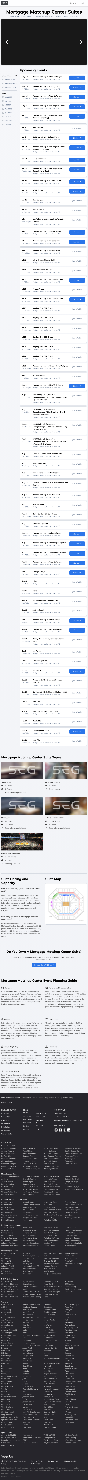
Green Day (26, 1358)
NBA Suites (5, 1120)
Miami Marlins (28, 1194)
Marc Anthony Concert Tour (52, 1359)
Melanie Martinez (50, 1379)
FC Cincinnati (6, 1274)
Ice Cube (25, 1371)
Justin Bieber (27, 1409)
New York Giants (50, 1161)
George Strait (27, 1356)
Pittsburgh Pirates (51, 1189)
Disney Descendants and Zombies (30, 1318)
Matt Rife (47, 1371)
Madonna (47, 1350)
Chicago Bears (7, 1161)
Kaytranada (48, 1304)
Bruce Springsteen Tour (10, 1376)
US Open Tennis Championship (71, 1436)
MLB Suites (5, 1124)
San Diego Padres (51, 1192)
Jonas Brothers (28, 1402)
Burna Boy (5, 1384)
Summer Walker (71, 1368)
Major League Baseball (10, 1174)
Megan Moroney (50, 1373)
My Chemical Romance (53, 1402)
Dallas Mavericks (8, 1217)
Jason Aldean (27, 1394)
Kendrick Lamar (50, 1312)
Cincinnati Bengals (8, 1164)
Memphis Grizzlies (29, 1217)
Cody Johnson (6, 1414)
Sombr (67, 1361)
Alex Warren (6, 1320)
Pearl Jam (68, 1310)
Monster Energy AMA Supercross (52, 1390)
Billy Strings (6, 1356)
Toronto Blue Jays (72, 1187)
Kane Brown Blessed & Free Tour (31, 1421)
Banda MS (5, 1340)
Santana (68, 1350)
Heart (24, 1368)
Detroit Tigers (27, 1182)
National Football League (11, 1146)
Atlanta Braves (7, 1182)
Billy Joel (4, 1353)
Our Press (27, 1123)
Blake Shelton (6, 1361)
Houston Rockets (29, 1207)
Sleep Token (69, 1358)
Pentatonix (69, 1312)
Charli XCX (5, 1402)
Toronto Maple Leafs (73, 1233)
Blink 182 (5, 1363)
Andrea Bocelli (7, 1322)
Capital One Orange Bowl (30, 1287)
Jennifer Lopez (28, 1397)
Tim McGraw (70, 1394)
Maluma (47, 1353)
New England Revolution (27, 1272)
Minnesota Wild (28, 1240)
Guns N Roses (27, 1361)
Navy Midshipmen (51, 1289)
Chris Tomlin (6, 1409)
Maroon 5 (47, 1366)
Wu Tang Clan (70, 1414)
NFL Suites (5, 1117)
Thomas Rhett (70, 1391)
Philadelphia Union (51, 1263)
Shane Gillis (69, 1356)
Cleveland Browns (8, 1166)
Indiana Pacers (28, 1210)
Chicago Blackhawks (9, 1240)
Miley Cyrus (48, 1386)
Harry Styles (27, 1366)
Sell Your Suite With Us (44, 965)
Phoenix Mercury (41, 16)
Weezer (68, 1412)
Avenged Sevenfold (9, 1330)
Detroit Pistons (28, 1202)
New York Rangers (51, 1233)
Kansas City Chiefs (29, 1164)
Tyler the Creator (71, 1407)
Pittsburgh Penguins (52, 1240)
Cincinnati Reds (7, 1194)
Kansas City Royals (30, 1187)
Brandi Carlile (6, 1368)
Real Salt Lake (49, 1269)
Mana (46, 1356)
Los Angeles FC (28, 1263)
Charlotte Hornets (8, 1210)
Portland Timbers (50, 1266)
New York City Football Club (53, 1254)
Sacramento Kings (72, 1207)
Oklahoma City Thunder (53, 1215)
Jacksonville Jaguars (30, 1161)
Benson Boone (7, 1343)
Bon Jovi (4, 1366)
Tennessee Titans (71, 1156)
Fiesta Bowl (48, 1284)
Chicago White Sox (9, 1192)
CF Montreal (6, 1258)
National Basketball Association (14, 1199)
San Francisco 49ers (73, 1148)
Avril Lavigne (6, 1333)
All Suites (5, 1113)
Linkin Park (48, 1327)
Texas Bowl (69, 1292)
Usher (67, 1409)
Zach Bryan (69, 1422)
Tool (66, 1397)
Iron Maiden (27, 1376)
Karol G (25, 1425)
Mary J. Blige (48, 1368)
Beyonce (4, 1348)
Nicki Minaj (48, 1409)
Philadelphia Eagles (51, 1166)
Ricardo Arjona (71, 1330)
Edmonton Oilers (29, 1233)
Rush (67, 1343)
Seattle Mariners (71, 1176)
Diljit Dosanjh (27, 1315)
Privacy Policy (54, 1461)
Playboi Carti (70, 1322)
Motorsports (27, 1435)
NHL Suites (5, 1127)
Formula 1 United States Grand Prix (10, 1441)
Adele (3, 1315)
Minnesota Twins (50, 1179)
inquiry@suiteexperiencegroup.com (68, 1120)
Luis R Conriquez (50, 1340)
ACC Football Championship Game (9, 1282)
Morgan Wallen (50, 1394)
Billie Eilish (5, 1350)
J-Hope (25, 1384)
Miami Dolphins (50, 1151)
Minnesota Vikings (51, 1153)
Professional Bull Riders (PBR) (31, 1439)
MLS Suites (5, 1130)
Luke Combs (48, 1345)
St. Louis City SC (71, 1258)
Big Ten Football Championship (28, 1282)
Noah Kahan (49, 1414)
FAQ (37, 1129)
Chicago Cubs (6, 1189)
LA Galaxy (26, 1261)
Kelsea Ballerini (50, 1310)
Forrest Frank (27, 1353)
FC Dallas (26, 1253)
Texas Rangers (70, 1184)
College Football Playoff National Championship (31, 1295)
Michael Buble (49, 1384)
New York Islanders (51, 1230)
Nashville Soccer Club (31, 1269)
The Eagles (69, 1384)
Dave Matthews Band (31, 1304)
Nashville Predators (30, 1245)
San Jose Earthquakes (52, 1274)
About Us (27, 1116)
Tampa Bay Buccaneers (74, 1153)
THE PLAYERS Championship (49, 1436)
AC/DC (4, 1307)
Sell (82, 3)
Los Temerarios (49, 1333)
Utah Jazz (69, 1215)
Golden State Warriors (31, 1205)
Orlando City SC (50, 1261)
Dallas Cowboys (7, 1169)
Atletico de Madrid (8, 1435)
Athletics (4, 1179)
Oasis (46, 1417)
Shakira (68, 1353)
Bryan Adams (6, 1381)
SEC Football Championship (70, 1285)
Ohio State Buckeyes (52, 1292)
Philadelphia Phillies (52, 1187)
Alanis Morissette (8, 1317)
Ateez (3, 1327)
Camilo (4, 1389)
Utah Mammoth (71, 1235)
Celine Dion (5, 1399)
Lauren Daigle (49, 1320)
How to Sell (40, 1117)
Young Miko (69, 1417)
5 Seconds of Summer (9, 1304)
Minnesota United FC (30, 1266)
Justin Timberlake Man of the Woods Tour (31, 1413)
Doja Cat (25, 1325)
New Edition (48, 1407)
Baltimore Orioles (8, 1184)
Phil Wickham (70, 1315)
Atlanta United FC (8, 1253)
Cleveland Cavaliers (9, 1215)
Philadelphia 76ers (51, 1220)
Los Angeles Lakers (30, 1215)
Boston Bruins (6, 1230)
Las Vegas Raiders (29, 1166)
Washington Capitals (73, 1243)
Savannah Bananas (30, 1443)
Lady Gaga (48, 1317)
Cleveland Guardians (30, 1176)
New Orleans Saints (51, 1158)
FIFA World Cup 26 (8, 1438)
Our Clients (27, 1119)
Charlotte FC (6, 1261)
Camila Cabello (7, 1386)
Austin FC (5, 1256)
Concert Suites (6, 1134)
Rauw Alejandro (71, 1327)
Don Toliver (27, 1327)
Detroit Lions (27, 1151)
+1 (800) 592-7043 (61, 1117)
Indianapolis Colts (29, 1158)
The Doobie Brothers (73, 1381)
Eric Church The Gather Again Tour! (31, 1346)
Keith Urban (48, 1307)
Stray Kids (69, 1366)
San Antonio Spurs (72, 1210)
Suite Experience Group (10, 1097)
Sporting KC (69, 1256)
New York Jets (49, 1164)
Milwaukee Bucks (50, 1202)
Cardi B (4, 1391)
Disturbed (26, 1322)
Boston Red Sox (7, 1187)
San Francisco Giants (52, 1194)
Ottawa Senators (50, 1235)
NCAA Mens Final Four (53, 1286)
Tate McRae (69, 1373)
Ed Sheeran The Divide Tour (31, 1336)
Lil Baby (47, 1322)
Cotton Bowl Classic (51, 1281)
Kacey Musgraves (29, 1417)
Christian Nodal (7, 1412)
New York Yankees (51, 1184)
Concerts (4, 1302)
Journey (25, 1407)
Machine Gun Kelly (51, 1348)
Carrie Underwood (8, 1397)
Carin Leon (5, 1394)
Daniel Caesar (6, 1425)
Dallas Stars (27, 1228)
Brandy (4, 1373)
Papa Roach (48, 1425)
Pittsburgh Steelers (51, 1169)
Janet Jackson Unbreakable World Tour (30, 1389)
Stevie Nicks (69, 1363)
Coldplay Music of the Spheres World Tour (9, 1418)
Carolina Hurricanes (9, 1238)
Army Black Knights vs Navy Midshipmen (10, 1290)
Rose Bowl (69, 1281)
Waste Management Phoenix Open (73, 1441)
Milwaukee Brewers (51, 1176)
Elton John (26, 1340)
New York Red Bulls (51, 1258)
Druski (25, 1333)
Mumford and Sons (51, 1399)
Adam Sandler (7, 1312)
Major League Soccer (9, 1251)
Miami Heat (27, 1220)
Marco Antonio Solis (52, 1363)
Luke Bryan (48, 1343)
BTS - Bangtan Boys (9, 1335)
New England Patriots (52, 1156)
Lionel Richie (49, 1330)
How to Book (41, 1113)
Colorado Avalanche (9, 1243)
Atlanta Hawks (7, 1202)
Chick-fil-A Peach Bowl (31, 1292)
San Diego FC (49, 1271)
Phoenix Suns (25, 16)
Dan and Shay (7, 1422)
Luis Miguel (48, 1338)
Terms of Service (37, 1461)
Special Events (7, 1432)
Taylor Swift (69, 1376)
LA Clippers (27, 1212)
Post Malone (70, 1325)
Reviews (26, 1126)
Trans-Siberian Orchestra (70, 1400)
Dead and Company (30, 1307)
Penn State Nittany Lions (51, 1295)
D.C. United (5, 1271)
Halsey (25, 1363)
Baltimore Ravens (8, 1153)
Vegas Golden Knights (73, 1240)
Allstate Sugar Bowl (9, 1286)
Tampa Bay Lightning (73, 1230)
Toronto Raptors (71, 1212)
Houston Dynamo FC (30, 1256)
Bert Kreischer (6, 1345)
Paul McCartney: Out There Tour (73, 1305)
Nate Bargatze (49, 1404)
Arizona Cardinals (8, 1148)
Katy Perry (26, 1427)
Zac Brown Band (71, 1420)
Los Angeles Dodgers (30, 1192)
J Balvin (25, 1379)
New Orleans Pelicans (52, 1210)
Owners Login (6, 1102)
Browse (73, 3)
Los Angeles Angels (30, 1189)
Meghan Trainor (50, 1376)
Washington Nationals (74, 1189)
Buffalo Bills (6, 1156)
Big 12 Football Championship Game (9, 1295)
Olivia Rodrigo (49, 1422)
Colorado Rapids (7, 1266)
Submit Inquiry (60, 1113)
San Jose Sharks (50, 1243)
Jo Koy (25, 1399)
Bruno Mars (5, 1379)
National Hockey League (11, 1225)
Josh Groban (27, 1404)
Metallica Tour (49, 1381)
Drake (24, 1330)
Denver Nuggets (7, 1220)
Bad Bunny (5, 1338)
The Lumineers (70, 1386)
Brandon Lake (6, 1371)
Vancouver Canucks (72, 1238)
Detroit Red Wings (29, 1230)
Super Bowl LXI (71, 1164)
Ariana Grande (7, 1325)
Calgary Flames (7, 1235)
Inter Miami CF (28, 1258)
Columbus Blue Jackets (10, 1245)
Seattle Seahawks (72, 1151)
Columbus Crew (7, 1269)
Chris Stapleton (7, 1407)
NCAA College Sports (9, 1279)
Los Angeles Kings (29, 1238)
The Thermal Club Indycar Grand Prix (51, 1441)
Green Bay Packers (29, 1153)
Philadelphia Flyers (51, 1238)
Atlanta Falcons (7, 1151)
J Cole (24, 1381)
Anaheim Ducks (7, 1228)
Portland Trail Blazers (73, 1205)
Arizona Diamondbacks (10, 1176)
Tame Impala (70, 1371)
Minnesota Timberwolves (49, 1206)
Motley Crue (48, 1397)
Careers (26, 1129)
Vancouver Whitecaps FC (73, 1264)
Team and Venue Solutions (39, 1122)
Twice (67, 1404)
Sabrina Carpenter (72, 1345)
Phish (67, 1317)
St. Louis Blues (70, 1228)
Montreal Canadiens (30, 1243)
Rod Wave (69, 1333)
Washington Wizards (73, 1217)
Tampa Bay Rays (71, 1182)
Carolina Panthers (8, 1158)
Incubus (25, 1373)
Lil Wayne (48, 1325)
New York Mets (49, 1182)
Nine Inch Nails (49, 1412)
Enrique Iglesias (28, 1343)
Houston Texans (28, 1156)
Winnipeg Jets (70, 1245)
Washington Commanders (70, 1159)
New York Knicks (50, 1212)
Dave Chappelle (7, 1427)
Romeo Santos (70, 1338)
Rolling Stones (70, 1335)
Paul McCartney (50, 1427)
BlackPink (5, 1358)
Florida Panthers (29, 1235)
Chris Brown (6, 1404)
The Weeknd (70, 1389)
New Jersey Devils (51, 1228)
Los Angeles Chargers (31, 1169)
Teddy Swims (70, 1379)
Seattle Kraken (49, 1245)
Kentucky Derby (7, 1445)
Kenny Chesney (50, 1315)
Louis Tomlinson (50, 1335)
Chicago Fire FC (7, 1263)
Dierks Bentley (28, 1312)
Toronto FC (69, 1261)
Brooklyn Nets (6, 1207)
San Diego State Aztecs (74, 1289)
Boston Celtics (6, 1205)
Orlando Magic (49, 1217)
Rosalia (68, 1340)
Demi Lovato (27, 1310)
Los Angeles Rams (51, 1148)
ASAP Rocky (6, 1310)
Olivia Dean (48, 1420)
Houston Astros (28, 1184)
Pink (66, 1320)
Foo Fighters (27, 1350)
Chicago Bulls (6, 1212)
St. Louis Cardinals (72, 1179)
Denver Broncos (28, 1148)
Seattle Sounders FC (73, 1253)
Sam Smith (69, 1348)
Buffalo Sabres (7, 1233)
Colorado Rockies (29, 1179)
